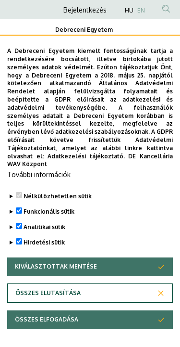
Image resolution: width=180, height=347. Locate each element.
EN (141, 10)
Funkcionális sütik (49, 233)
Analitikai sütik (44, 249)
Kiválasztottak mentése (56, 288)
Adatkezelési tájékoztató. (86, 177)
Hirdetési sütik (44, 264)
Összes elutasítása (48, 315)
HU (129, 10)
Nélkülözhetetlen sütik (58, 218)
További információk (39, 197)
